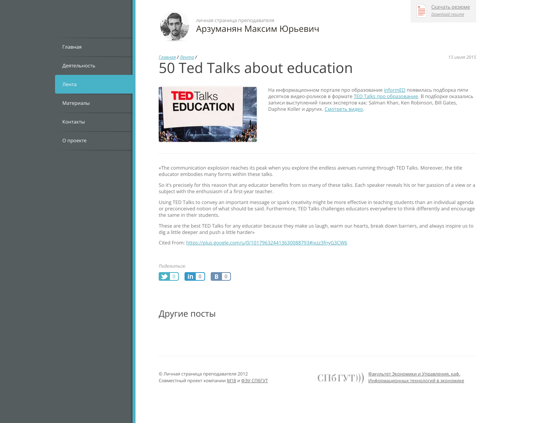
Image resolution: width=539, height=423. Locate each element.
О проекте (75, 140)
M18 (231, 380)
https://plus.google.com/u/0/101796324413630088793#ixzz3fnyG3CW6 (266, 242)
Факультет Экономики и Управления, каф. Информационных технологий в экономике (416, 377)
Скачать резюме (450, 7)
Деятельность (79, 65)
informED (394, 89)
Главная (72, 46)
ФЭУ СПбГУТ (254, 380)
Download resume (447, 14)
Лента (70, 84)
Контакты (74, 121)
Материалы (76, 103)
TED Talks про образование (386, 96)
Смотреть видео (344, 109)
